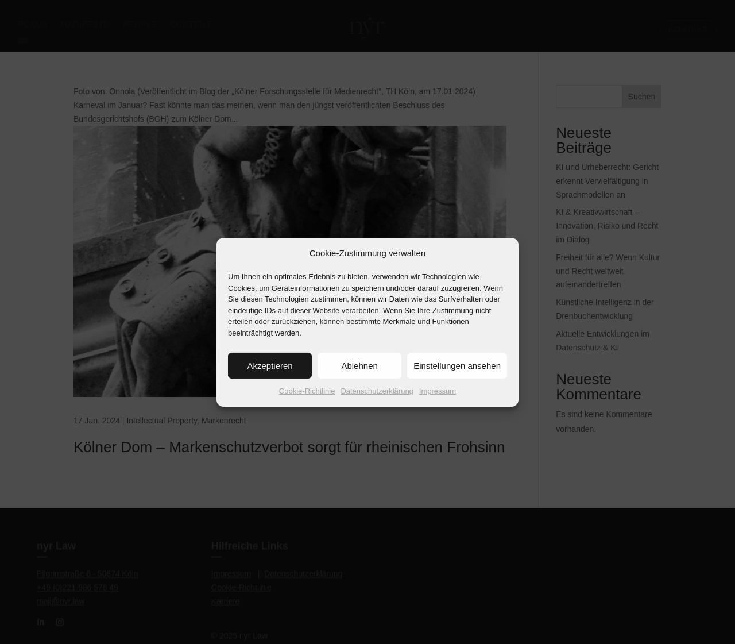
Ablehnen (359, 377)
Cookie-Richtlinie (307, 402)
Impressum (437, 402)
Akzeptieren (269, 377)
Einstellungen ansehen (457, 377)
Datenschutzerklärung (377, 402)
